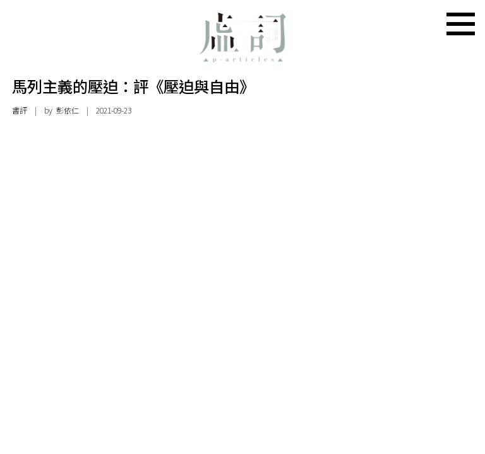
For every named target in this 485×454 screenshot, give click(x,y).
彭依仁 (67, 110)
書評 (19, 110)
